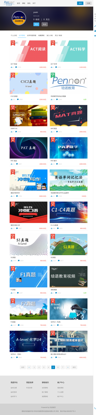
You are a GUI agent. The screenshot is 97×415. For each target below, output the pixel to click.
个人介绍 (14, 35)
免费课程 (45, 396)
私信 (44, 24)
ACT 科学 (54, 64)
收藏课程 (41, 35)
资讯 (28, 3)
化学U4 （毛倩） (16, 354)
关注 (36, 24)
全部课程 (45, 388)
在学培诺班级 (31, 35)
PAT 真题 (14, 161)
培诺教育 (53, 407)
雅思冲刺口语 (15, 225)
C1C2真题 (14, 96)
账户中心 (60, 396)
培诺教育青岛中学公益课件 (60, 193)
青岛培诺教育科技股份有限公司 (45, 411)
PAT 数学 (54, 161)
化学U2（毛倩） (56, 322)
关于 (34, 3)
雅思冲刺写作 (15, 193)
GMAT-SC (14, 128)
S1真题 (13, 257)
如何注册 (14, 388)
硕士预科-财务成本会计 (58, 354)
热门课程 (45, 392)
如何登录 (14, 392)
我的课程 (60, 388)
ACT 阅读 (14, 64)
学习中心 (95, 17)
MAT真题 (54, 128)
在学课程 (22, 35)
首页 (18, 3)
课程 (23, 3)
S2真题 (53, 257)
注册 (88, 3)
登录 (80, 3)
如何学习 (14, 396)
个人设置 (60, 392)
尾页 (74, 367)
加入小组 (50, 35)
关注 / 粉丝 (58, 35)
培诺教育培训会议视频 (58, 96)
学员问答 (29, 388)
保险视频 (54, 290)
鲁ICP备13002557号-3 (67, 411)
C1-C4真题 (54, 225)
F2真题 (13, 322)
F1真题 (13, 290)
